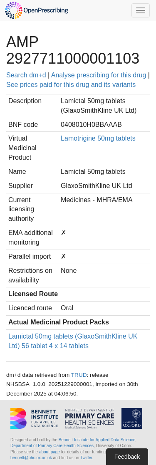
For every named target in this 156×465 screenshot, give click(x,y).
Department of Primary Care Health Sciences (52, 445)
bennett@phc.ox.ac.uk (31, 457)
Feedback (127, 456)
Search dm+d (26, 75)
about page (49, 452)
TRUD (79, 375)
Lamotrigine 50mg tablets (98, 138)
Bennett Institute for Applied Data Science (97, 440)
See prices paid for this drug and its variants (71, 84)
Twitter (86, 457)
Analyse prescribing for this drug (98, 75)
